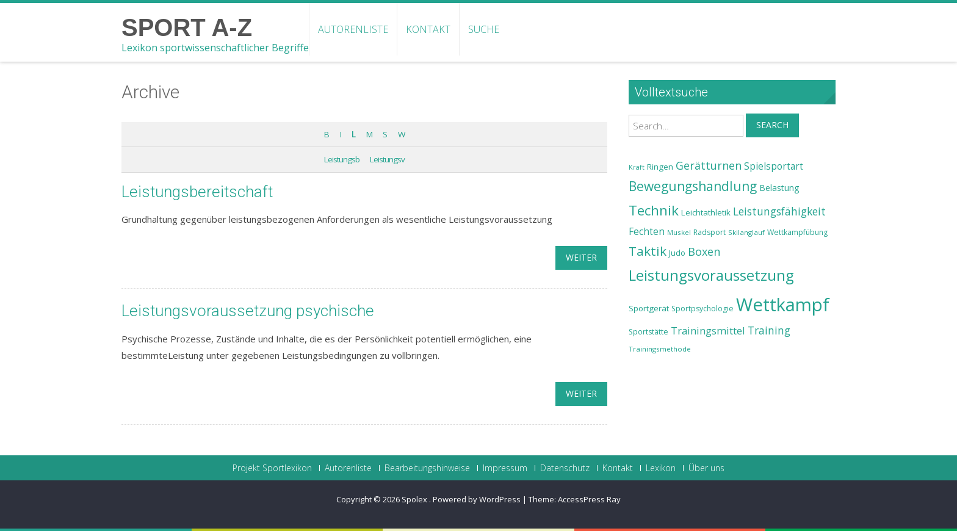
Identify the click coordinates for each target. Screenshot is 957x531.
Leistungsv (387, 159)
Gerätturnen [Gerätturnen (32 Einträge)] (709, 165)
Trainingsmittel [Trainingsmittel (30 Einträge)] (708, 330)
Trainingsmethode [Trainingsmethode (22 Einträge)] (660, 348)
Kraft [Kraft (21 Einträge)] (637, 167)
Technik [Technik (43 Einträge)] (654, 210)
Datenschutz (565, 468)
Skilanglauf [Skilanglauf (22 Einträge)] (746, 232)
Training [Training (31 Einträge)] (769, 330)
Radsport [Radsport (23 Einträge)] (709, 232)
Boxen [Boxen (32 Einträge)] (704, 251)
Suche (483, 29)
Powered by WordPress (477, 499)
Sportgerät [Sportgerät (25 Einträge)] (649, 308)
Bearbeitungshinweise (427, 468)
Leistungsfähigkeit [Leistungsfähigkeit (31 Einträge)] (779, 211)
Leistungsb (341, 159)
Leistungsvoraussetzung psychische (247, 311)
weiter (581, 257)
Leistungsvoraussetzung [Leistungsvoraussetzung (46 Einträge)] (711, 275)
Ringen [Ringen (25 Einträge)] (660, 166)
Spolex (415, 499)
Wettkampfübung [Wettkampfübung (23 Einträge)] (797, 232)
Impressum (505, 468)
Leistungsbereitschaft (197, 191)
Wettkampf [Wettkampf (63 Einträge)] (782, 304)
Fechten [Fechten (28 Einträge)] (647, 231)
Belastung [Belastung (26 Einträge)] (779, 187)
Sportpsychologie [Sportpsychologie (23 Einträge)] (702, 308)
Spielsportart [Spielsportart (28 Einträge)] (773, 166)
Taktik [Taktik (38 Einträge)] (647, 250)
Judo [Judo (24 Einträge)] (677, 252)
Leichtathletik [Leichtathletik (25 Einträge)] (706, 212)
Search (772, 125)
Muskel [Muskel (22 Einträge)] (679, 232)
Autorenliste (353, 29)
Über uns (706, 468)
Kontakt (428, 29)
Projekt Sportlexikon (272, 468)
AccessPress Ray (589, 499)
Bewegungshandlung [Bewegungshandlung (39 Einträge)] (693, 186)
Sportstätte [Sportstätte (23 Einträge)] (648, 332)
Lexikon (661, 468)
